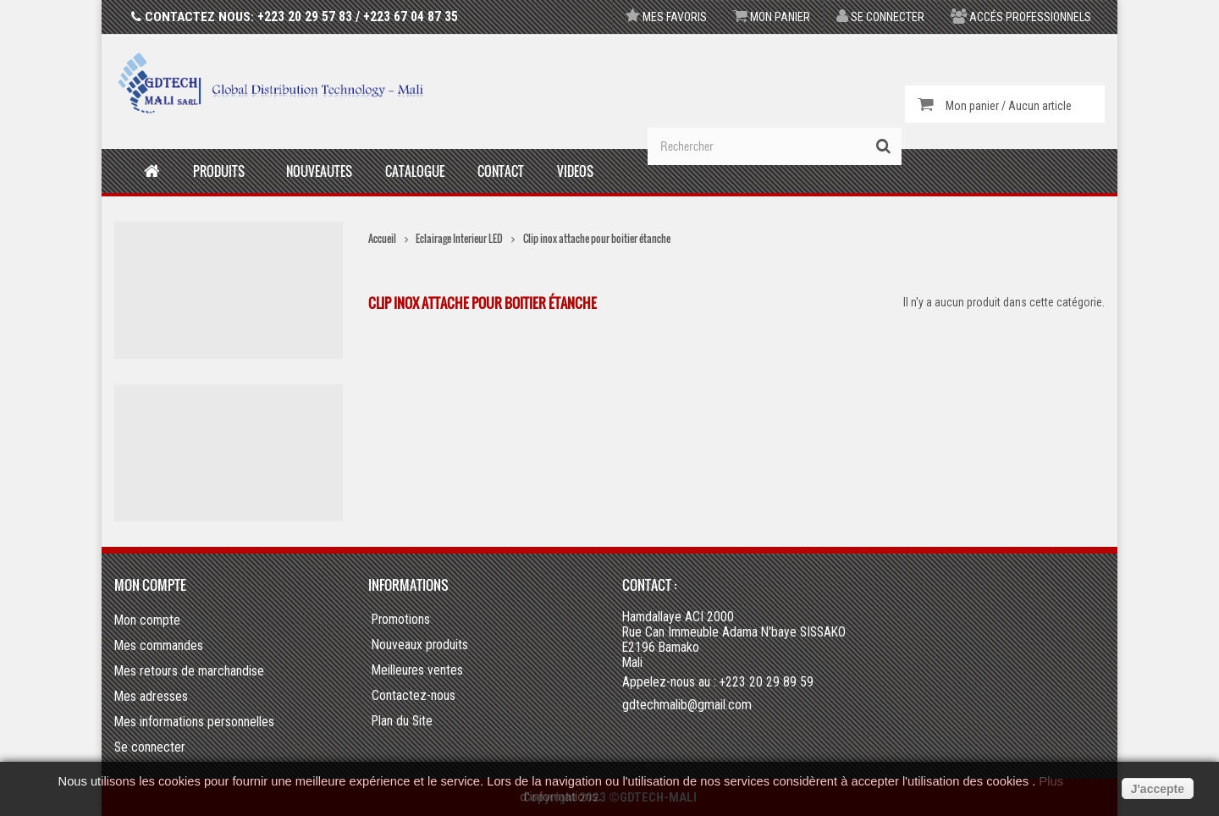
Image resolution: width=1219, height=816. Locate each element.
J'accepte (1157, 789)
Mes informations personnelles (194, 722)
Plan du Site (402, 721)
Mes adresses (151, 696)
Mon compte (150, 585)
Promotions (401, 619)
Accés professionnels (1021, 17)
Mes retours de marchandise (189, 671)
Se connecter (880, 17)
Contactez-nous (413, 695)
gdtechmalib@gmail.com (687, 705)
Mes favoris (666, 17)
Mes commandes (158, 645)
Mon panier (771, 17)
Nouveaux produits (420, 645)
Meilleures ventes (417, 670)
